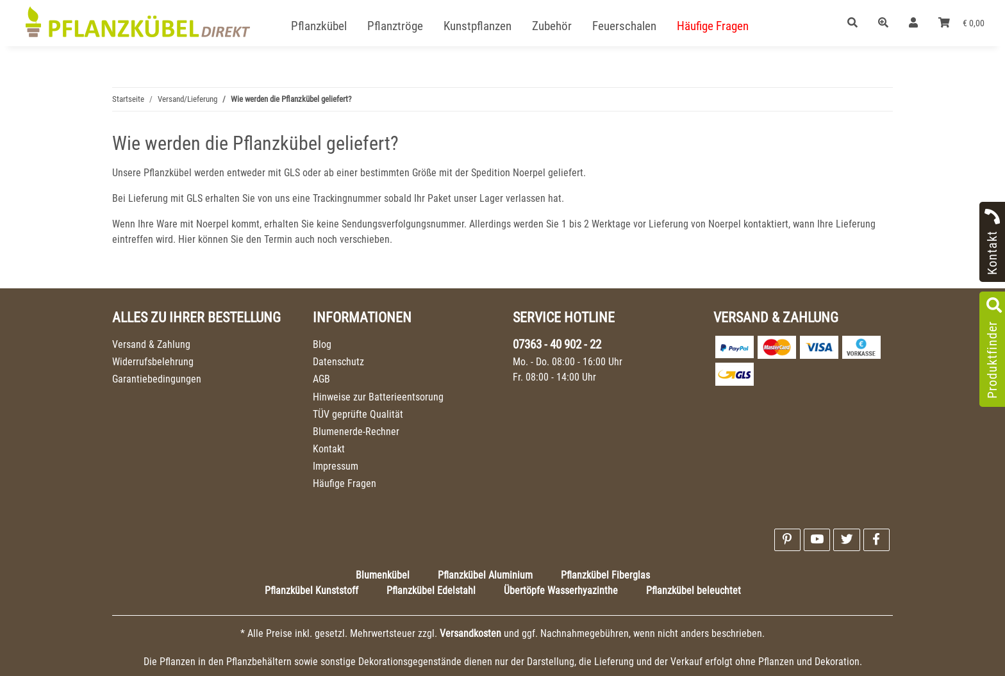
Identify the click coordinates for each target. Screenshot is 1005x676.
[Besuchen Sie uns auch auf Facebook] (876, 540)
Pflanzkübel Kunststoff (311, 590)
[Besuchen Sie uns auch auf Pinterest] (787, 540)
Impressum (335, 466)
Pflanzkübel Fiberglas (605, 575)
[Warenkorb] (961, 23)
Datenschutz (338, 362)
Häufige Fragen (344, 483)
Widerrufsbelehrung (153, 362)
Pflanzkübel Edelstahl (431, 590)
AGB (321, 379)
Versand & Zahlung (151, 344)
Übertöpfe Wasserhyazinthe (561, 590)
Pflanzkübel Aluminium (485, 575)
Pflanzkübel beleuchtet (693, 590)
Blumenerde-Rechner (356, 431)
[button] (852, 23)
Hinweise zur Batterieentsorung (378, 397)
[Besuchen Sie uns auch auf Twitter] (846, 540)
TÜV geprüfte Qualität (358, 414)
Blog (322, 344)
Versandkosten (470, 633)
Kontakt (329, 449)
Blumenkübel (383, 575)
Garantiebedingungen (156, 379)
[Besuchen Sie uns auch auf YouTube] (817, 540)
